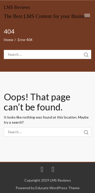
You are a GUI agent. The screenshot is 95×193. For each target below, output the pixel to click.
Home (8, 39)
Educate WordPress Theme (57, 188)
